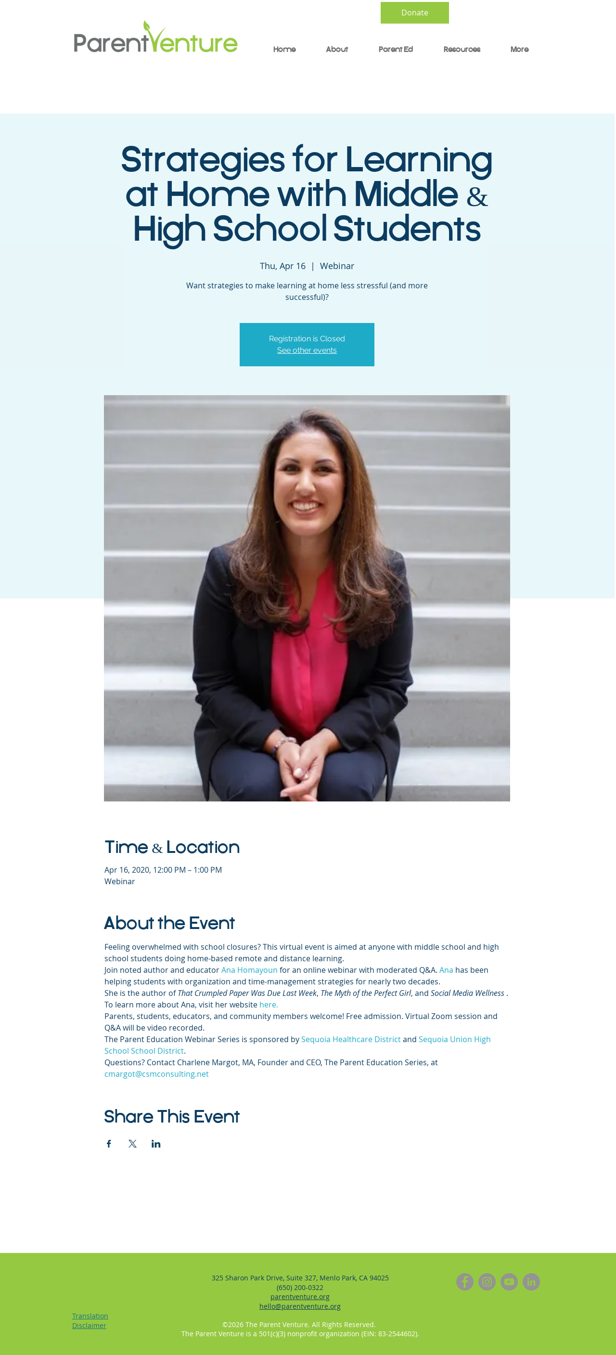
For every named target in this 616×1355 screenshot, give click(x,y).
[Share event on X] (132, 1144)
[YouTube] (509, 1281)
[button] (390, 50)
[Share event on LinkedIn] (156, 1144)
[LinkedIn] (531, 1281)
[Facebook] (465, 1281)
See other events (307, 350)
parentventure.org (300, 1296)
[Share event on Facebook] (109, 1144)
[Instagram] (487, 1281)
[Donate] (415, 13)
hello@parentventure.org (300, 1306)
